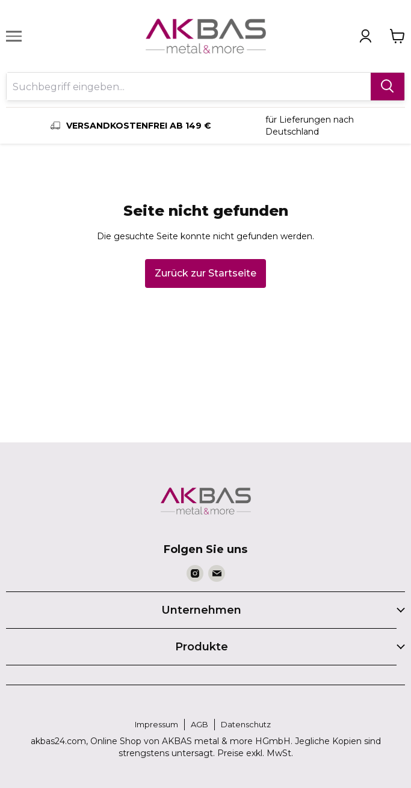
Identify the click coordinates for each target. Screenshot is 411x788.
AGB (199, 724)
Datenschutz (246, 724)
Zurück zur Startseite (205, 273)
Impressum (156, 724)
